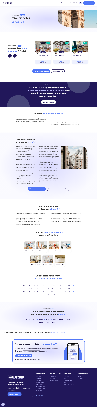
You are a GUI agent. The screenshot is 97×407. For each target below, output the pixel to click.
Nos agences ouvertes (25, 332)
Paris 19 (55, 322)
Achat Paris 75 (37, 332)
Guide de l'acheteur (54, 380)
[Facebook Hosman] (36, 395)
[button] (3, 404)
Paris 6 (41, 322)
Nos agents (38, 378)
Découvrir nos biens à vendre (41, 71)
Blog (65, 378)
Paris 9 (61, 319)
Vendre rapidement (40, 386)
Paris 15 (28, 319)
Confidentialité (67, 402)
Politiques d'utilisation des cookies (77, 402)
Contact (79, 376)
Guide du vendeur (40, 382)
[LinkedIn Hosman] (42, 395)
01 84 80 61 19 (73, 3)
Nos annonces (53, 376)
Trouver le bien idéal (58, 71)
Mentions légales (88, 402)
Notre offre (38, 376)
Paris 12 (42, 319)
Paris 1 (55, 319)
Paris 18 (49, 319)
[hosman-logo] (7, 3)
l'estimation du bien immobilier (31, 350)
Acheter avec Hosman (10, 332)
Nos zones (38, 380)
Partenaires (66, 376)
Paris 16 (68, 319)
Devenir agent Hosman (69, 384)
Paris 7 (48, 322)
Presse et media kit (68, 380)
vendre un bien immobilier (30, 348)
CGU (62, 402)
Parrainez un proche (40, 388)
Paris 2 (35, 319)
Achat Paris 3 (46, 332)
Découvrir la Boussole (14, 394)
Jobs (65, 382)
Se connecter (39, 390)
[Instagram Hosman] (39, 395)
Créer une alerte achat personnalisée (58, 189)
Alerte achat (52, 378)
